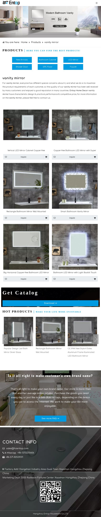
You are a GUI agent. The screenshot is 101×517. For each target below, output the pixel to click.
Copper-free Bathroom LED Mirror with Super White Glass (75, 151)
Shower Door (22, 67)
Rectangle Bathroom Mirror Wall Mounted (26, 212)
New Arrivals (22, 60)
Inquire (14, 156)
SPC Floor (47, 67)
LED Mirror (73, 60)
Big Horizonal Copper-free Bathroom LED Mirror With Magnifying (26, 273)
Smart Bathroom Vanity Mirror (75, 212)
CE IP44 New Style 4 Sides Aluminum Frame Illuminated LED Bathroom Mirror (81, 352)
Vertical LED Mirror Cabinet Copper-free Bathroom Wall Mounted (26, 151)
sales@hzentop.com (17, 448)
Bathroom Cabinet (47, 60)
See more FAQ (50, 419)
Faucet (73, 67)
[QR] (50, 491)
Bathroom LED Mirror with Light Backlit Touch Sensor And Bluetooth (74, 273)
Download (50, 303)
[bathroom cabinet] (50, 22)
